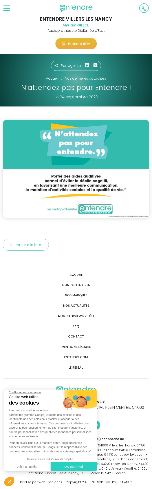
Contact (76, 336)
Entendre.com (76, 357)
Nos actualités (76, 306)
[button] (9, 481)
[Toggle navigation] (6, 8)
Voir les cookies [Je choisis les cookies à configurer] (27, 466)
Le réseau (76, 368)
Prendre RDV (76, 43)
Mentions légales (76, 347)
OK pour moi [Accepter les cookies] (73, 466)
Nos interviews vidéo (76, 316)
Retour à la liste (25, 244)
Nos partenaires (76, 285)
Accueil (76, 275)
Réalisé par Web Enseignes (41, 482)
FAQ (76, 326)
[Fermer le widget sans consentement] (24, 392)
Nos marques (76, 295)
